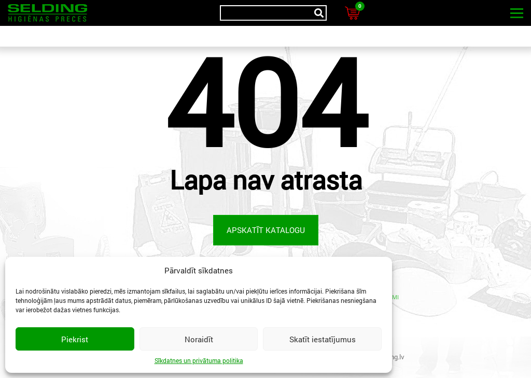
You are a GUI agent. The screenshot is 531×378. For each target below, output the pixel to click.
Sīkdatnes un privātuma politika (199, 360)
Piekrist (74, 339)
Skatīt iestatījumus (322, 339)
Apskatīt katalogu (266, 230)
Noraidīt (199, 339)
